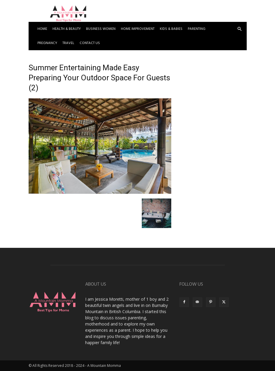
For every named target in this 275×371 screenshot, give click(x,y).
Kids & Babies (171, 29)
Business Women (101, 29)
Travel (68, 43)
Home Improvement (137, 29)
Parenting (196, 29)
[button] (240, 29)
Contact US (90, 43)
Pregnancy (47, 43)
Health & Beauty (66, 29)
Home (42, 29)
